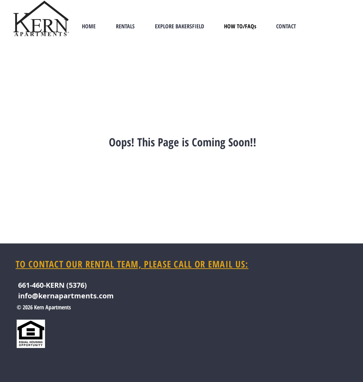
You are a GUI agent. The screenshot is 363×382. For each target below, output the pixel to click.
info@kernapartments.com (66, 295)
